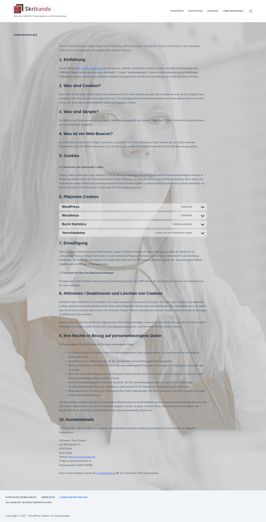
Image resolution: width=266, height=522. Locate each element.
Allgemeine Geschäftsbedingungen (29, 502)
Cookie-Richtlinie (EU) (73, 497)
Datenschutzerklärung (21, 497)
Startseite (177, 11)
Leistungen (195, 11)
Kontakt (213, 11)
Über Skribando (233, 11)
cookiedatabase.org (106, 472)
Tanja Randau (62, 515)
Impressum (48, 497)
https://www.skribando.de (89, 68)
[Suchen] (250, 11)
